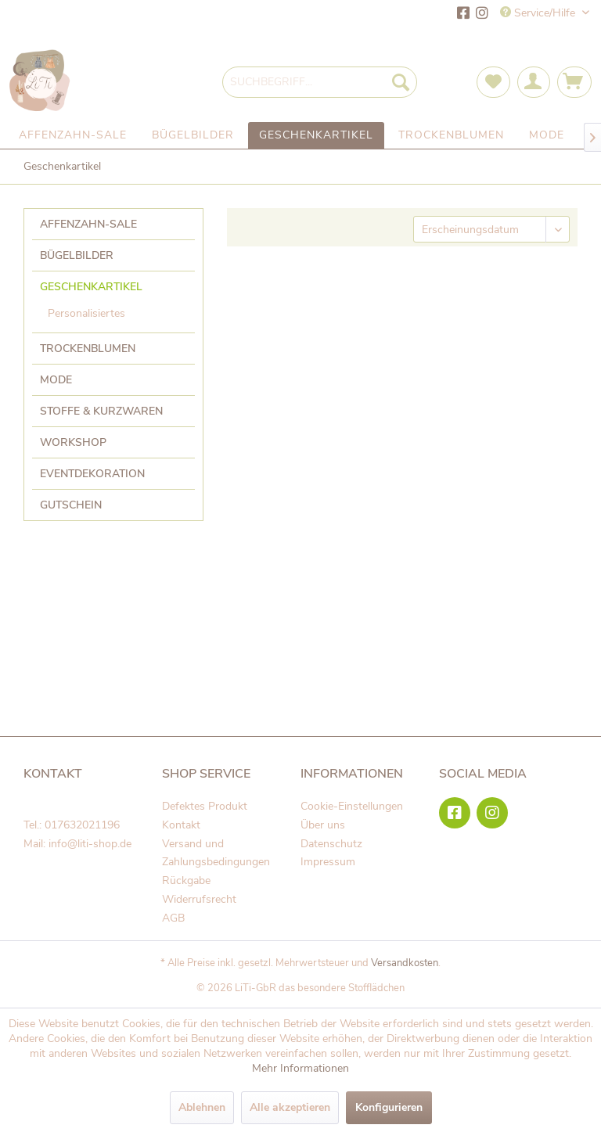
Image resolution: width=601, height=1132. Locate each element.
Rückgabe (186, 880)
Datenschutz (331, 843)
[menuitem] (320, 82)
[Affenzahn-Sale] (73, 135)
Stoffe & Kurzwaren (101, 411)
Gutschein (71, 505)
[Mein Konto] (533, 82)
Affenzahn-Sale (88, 224)
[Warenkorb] (574, 82)
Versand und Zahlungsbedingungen (216, 853)
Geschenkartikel (91, 286)
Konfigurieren (389, 1107)
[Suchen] (400, 82)
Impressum (327, 861)
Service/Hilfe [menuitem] (539, 12)
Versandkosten (404, 963)
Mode (56, 379)
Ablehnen (201, 1107)
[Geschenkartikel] (316, 135)
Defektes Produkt (204, 806)
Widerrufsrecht (199, 899)
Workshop (73, 442)
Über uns (322, 825)
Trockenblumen (87, 348)
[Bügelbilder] (193, 135)
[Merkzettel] (493, 82)
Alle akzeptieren (290, 1107)
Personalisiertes (86, 313)
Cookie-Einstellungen (351, 806)
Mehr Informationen (300, 1068)
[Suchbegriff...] (320, 82)
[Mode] (546, 135)
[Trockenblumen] (451, 135)
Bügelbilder (76, 255)
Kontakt (181, 825)
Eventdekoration (92, 473)
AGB (173, 918)
